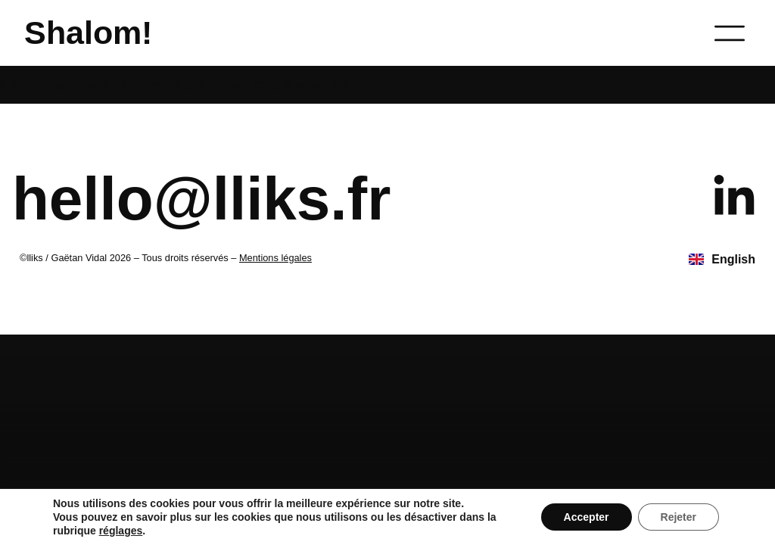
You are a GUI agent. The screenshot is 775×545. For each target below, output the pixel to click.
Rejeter (678, 517)
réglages (121, 531)
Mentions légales (275, 257)
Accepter (586, 517)
